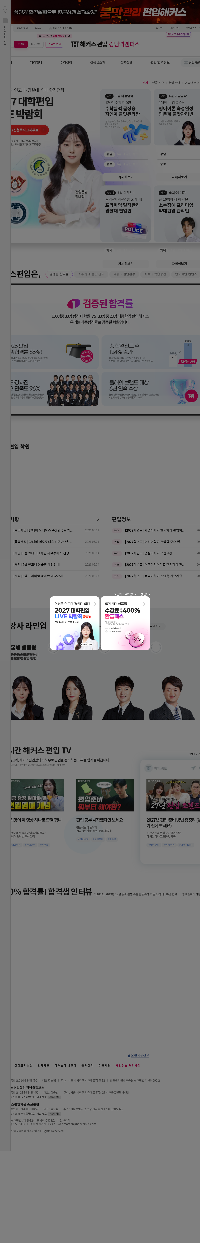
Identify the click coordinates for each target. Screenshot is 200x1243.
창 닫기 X (145, 594)
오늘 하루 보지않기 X (125, 594)
